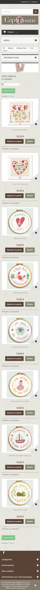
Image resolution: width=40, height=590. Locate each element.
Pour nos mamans (20, 184)
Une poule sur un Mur (20, 401)
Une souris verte (20, 510)
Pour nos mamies (20, 130)
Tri (2, 84)
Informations (11, 57)
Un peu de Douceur (20, 347)
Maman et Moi (20, 238)
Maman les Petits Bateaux (20, 455)
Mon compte (7, 571)
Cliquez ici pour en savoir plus (16, 588)
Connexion (34, 1)
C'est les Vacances (20, 292)
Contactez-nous (25, 1)
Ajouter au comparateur (11, 149)
